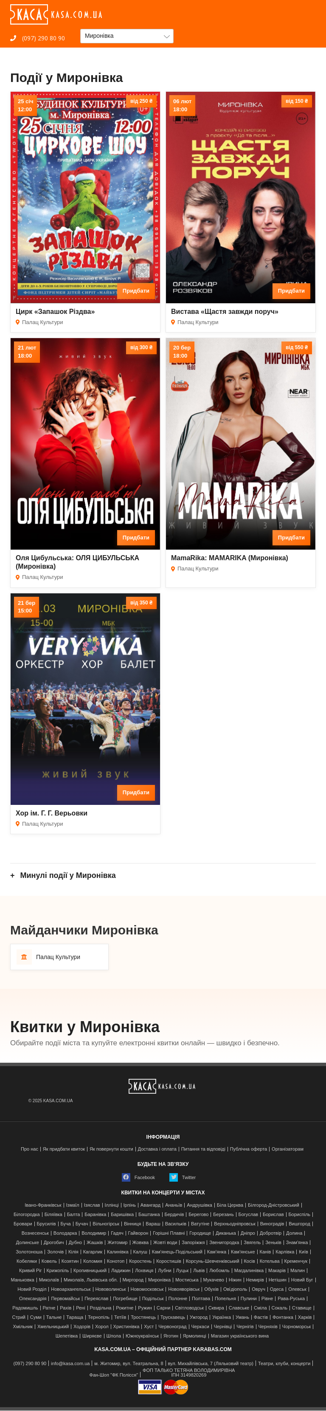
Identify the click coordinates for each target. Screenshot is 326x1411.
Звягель (252, 1242)
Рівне (267, 1298)
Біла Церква (230, 1205)
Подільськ (153, 1298)
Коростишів (168, 1261)
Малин (297, 1270)
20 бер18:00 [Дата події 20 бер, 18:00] (182, 351)
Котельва (270, 1261)
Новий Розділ (31, 1289)
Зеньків (273, 1242)
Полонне (177, 1298)
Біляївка (53, 1214)
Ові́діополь (235, 1289)
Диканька (226, 1233)
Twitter (182, 1177)
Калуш (140, 1252)
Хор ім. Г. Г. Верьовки (51, 813)
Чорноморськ (296, 1326)
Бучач (82, 1224)
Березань (223, 1214)
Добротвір (270, 1233)
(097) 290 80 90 (37, 38)
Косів (249, 1261)
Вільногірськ (106, 1224)
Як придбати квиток (64, 1149)
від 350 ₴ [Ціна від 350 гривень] (141, 603)
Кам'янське (243, 1252)
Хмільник (23, 1326)
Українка (221, 1317)
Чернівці (223, 1326)
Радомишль (25, 1308)
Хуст (149, 1326)
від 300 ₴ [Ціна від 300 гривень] (141, 347)
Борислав (273, 1214)
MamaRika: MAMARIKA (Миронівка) (229, 558)
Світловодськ (189, 1308)
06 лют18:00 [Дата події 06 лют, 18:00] (182, 105)
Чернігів (244, 1326)
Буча (65, 1224)
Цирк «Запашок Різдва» (55, 311)
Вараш (153, 1224)
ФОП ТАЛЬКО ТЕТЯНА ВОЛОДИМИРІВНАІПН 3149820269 (189, 1372)
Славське (239, 1308)
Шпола (114, 1336)
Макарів (277, 1270)
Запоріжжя (193, 1242)
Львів (199, 1270)
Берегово (198, 1214)
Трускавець (172, 1317)
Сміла (260, 1308)
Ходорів (81, 1326)
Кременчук (295, 1261)
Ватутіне (200, 1224)
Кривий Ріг (30, 1270)
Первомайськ (65, 1298)
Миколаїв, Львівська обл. (91, 1280)
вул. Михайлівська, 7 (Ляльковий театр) (210, 1363)
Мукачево (213, 1280)
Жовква (140, 1242)
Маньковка (22, 1280)
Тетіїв (120, 1317)
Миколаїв (49, 1280)
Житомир (117, 1242)
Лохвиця (144, 1270)
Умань (242, 1317)
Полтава (201, 1298)
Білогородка (27, 1214)
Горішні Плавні (169, 1233)
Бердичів (174, 1214)
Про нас (29, 1149)
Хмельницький (53, 1326)
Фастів (261, 1317)
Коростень (140, 1261)
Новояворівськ (184, 1289)
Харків (305, 1317)
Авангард (150, 1205)
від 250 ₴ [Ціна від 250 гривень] (141, 101)
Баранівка (95, 1214)
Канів (265, 1252)
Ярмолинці (194, 1336)
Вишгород (299, 1224)
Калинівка (118, 1252)
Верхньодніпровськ (235, 1224)
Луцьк (182, 1270)
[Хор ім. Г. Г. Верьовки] (85, 699)
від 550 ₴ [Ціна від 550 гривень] (297, 347)
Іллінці (112, 1205)
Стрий (18, 1317)
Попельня (225, 1298)
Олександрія (33, 1298)
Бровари (23, 1224)
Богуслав (249, 1214)
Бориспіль (299, 1214)
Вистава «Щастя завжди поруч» (224, 311)
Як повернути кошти (111, 1149)
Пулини (249, 1298)
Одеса (277, 1289)
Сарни (164, 1308)
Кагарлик (93, 1252)
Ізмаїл (72, 1205)
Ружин (145, 1308)
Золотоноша (29, 1252)
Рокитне (124, 1308)
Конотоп (115, 1261)
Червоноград (172, 1326)
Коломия (92, 1261)
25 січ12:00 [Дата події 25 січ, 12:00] (25, 105)
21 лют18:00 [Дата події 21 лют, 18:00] (27, 351)
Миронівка (159, 1280)
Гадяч (117, 1233)
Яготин (170, 1336)
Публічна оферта (248, 1149)
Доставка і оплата (157, 1149)
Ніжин (235, 1280)
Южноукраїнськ (142, 1336)
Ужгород (199, 1317)
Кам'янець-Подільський (177, 1252)
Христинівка (126, 1326)
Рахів (65, 1308)
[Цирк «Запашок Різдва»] (85, 197)
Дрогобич (54, 1242)
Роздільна (101, 1308)
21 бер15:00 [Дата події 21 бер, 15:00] (26, 607)
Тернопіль (99, 1317)
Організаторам (288, 1149)
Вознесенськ (35, 1233)
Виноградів (272, 1224)
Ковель (49, 1261)
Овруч (258, 1289)
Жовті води (165, 1242)
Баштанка (149, 1214)
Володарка (65, 1233)
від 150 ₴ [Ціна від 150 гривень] (297, 101)
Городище (200, 1233)
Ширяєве (92, 1336)
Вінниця (132, 1224)
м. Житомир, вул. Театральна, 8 (128, 1363)
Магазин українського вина (240, 1336)
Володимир (94, 1233)
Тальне (54, 1317)
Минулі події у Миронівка (67, 875)
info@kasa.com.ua (70, 1363)
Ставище (302, 1308)
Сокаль (279, 1308)
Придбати (136, 291)
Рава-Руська (291, 1298)
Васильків (175, 1224)
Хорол (102, 1326)
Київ (303, 1252)
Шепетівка (67, 1336)
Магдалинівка (249, 1270)
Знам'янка (297, 1242)
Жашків (95, 1242)
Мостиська (187, 1280)
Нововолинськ (110, 1289)
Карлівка (284, 1252)
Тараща (74, 1317)
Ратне (48, 1308)
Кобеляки (27, 1261)
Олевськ (297, 1289)
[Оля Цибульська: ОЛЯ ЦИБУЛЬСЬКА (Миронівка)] (85, 444)
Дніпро (248, 1233)
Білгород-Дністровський (273, 1205)
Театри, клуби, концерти (284, 1363)
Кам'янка (216, 1252)
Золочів (55, 1252)
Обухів (211, 1289)
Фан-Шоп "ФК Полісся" (114, 1375)
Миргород (132, 1280)
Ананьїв (173, 1205)
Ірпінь (130, 1205)
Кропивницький (90, 1270)
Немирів (255, 1280)
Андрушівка (199, 1205)
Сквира (216, 1308)
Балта (73, 1214)
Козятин (70, 1261)
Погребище (125, 1298)
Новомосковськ (146, 1289)
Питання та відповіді (203, 1149)
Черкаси (200, 1326)
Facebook (138, 1177)
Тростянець (143, 1317)
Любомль (219, 1270)
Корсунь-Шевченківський (212, 1261)
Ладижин (120, 1270)
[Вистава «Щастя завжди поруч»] (240, 197)
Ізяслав (92, 1205)
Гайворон (138, 1233)
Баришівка (122, 1214)
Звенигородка (224, 1242)
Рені (80, 1308)
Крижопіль (58, 1270)
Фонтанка (283, 1317)
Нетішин (278, 1280)
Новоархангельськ (70, 1289)
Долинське (27, 1242)
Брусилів (46, 1224)
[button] (127, 36)
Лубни (164, 1270)
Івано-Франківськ (43, 1205)
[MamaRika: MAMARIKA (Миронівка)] (240, 444)
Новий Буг (302, 1280)
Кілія (73, 1252)
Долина (294, 1233)
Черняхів (268, 1326)
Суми (36, 1317)
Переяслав (96, 1298)
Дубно (75, 1242)
